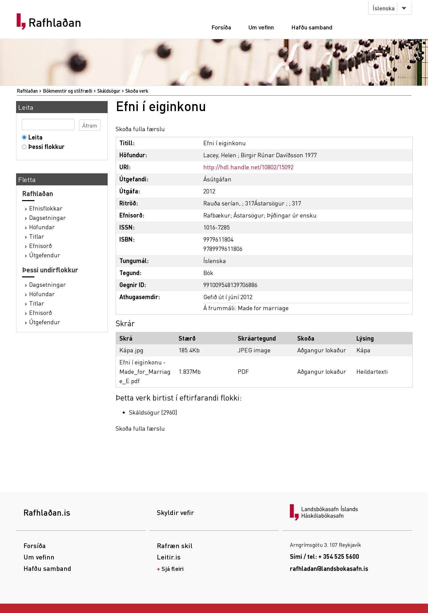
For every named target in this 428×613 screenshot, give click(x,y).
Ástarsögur (248, 215)
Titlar (36, 236)
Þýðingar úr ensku (292, 215)
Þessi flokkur (45, 146)
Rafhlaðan (54, 22)
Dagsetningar (47, 217)
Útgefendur (44, 255)
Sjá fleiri (173, 568)
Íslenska (383, 8)
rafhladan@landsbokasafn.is (329, 568)
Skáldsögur (108, 91)
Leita (33, 137)
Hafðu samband (311, 27)
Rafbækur (216, 215)
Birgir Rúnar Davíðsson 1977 (279, 155)
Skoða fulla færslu (140, 129)
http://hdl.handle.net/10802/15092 (248, 167)
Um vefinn (261, 27)
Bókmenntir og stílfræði (67, 91)
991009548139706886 (230, 284)
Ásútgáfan (217, 179)
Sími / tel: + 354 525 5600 (324, 556)
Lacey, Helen (219, 155)
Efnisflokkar (46, 208)
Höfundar (42, 227)
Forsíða (221, 27)
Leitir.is (169, 556)
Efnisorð (40, 245)
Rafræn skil (175, 545)
